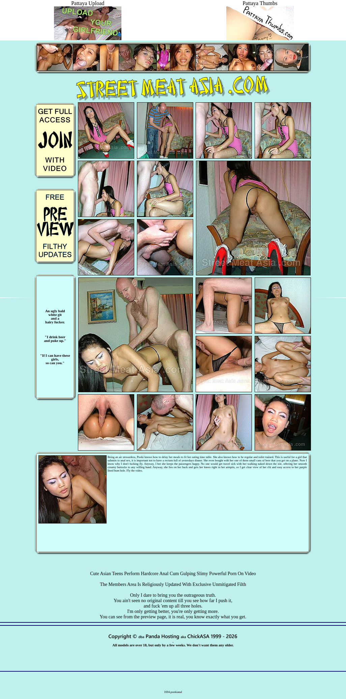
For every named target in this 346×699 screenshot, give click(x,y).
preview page (153, 616)
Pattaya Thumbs (260, 6)
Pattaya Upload (87, 6)
